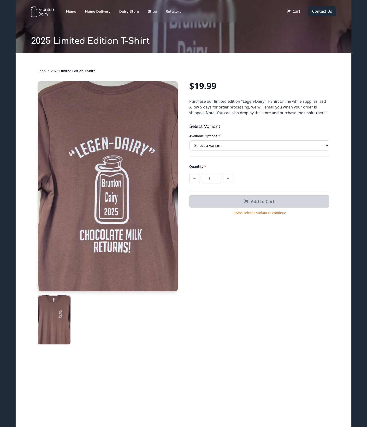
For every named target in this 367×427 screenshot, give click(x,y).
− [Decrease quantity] (194, 178)
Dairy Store (129, 11)
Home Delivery (98, 11)
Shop (152, 11)
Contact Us (322, 11)
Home (71, 11)
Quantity (197, 166)
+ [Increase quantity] (228, 178)
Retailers (173, 11)
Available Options (204, 136)
